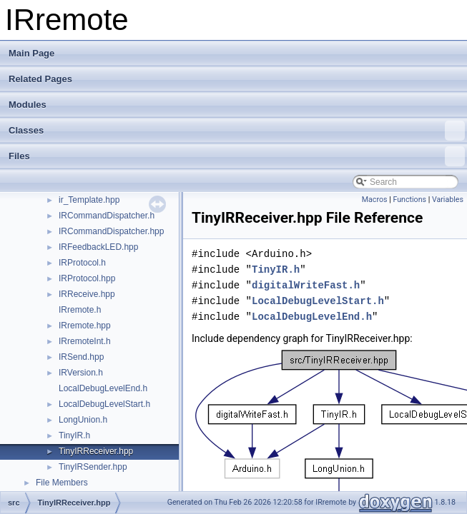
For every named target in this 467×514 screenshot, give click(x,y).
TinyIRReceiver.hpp (96, 451)
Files (237, 156)
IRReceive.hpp (87, 294)
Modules (27, 104)
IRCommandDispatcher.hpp (111, 231)
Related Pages (40, 79)
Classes (237, 131)
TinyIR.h (74, 435)
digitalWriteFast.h (306, 285)
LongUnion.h (83, 420)
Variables (447, 199)
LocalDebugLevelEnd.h (103, 388)
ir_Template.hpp (89, 200)
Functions (409, 199)
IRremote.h (80, 310)
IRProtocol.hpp (87, 278)
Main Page (31, 53)
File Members (62, 483)
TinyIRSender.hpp (93, 467)
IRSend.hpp (81, 357)
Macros (375, 199)
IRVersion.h (81, 373)
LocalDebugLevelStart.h (104, 404)
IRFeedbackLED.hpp (98, 247)
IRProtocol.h (82, 263)
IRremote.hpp (85, 326)
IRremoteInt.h (85, 341)
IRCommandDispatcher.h (106, 216)
